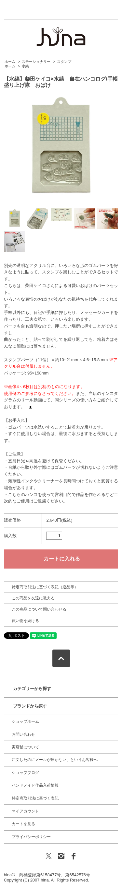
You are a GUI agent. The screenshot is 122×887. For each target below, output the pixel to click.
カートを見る (23, 824)
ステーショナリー (36, 61)
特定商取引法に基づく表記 (35, 798)
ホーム (10, 61)
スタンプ (64, 61)
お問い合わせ (23, 734)
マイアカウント (25, 811)
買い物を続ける (25, 620)
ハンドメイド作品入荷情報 (35, 785)
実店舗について (25, 747)
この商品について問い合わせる (39, 609)
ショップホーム (25, 721)
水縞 (25, 66)
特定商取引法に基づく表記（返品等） (45, 587)
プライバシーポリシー (31, 837)
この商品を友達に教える (33, 598)
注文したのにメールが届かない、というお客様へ (55, 759)
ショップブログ (25, 772)
